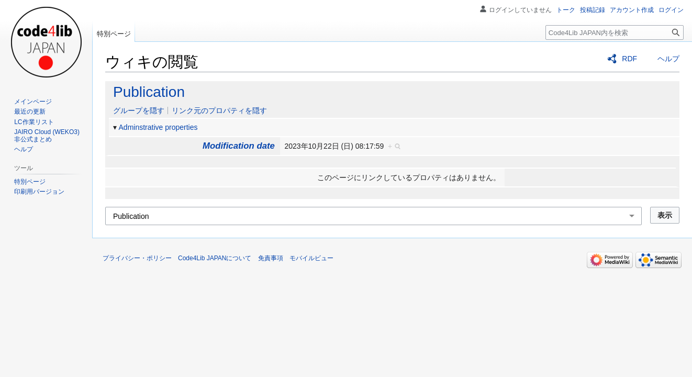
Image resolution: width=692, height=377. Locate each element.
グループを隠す (138, 110)
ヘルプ (668, 58)
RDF (629, 58)
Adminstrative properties (158, 127)
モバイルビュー (311, 258)
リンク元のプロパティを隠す (219, 110)
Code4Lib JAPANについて (215, 258)
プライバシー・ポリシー (137, 258)
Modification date (239, 146)
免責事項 (270, 258)
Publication (149, 92)
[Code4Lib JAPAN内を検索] (614, 32)
